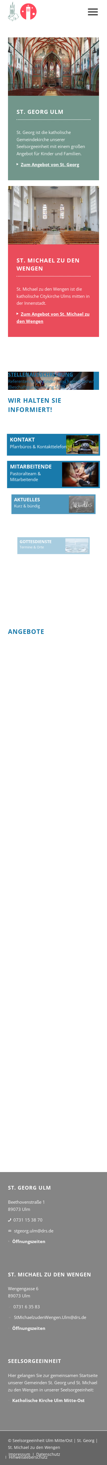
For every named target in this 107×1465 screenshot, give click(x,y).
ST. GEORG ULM (40, 112)
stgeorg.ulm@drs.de (33, 1231)
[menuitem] (93, 11)
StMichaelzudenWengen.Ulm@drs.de (50, 1317)
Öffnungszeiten (28, 1241)
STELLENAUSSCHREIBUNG (40, 374)
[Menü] (93, 11)
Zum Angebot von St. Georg (50, 164)
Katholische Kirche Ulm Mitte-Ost (48, 1400)
